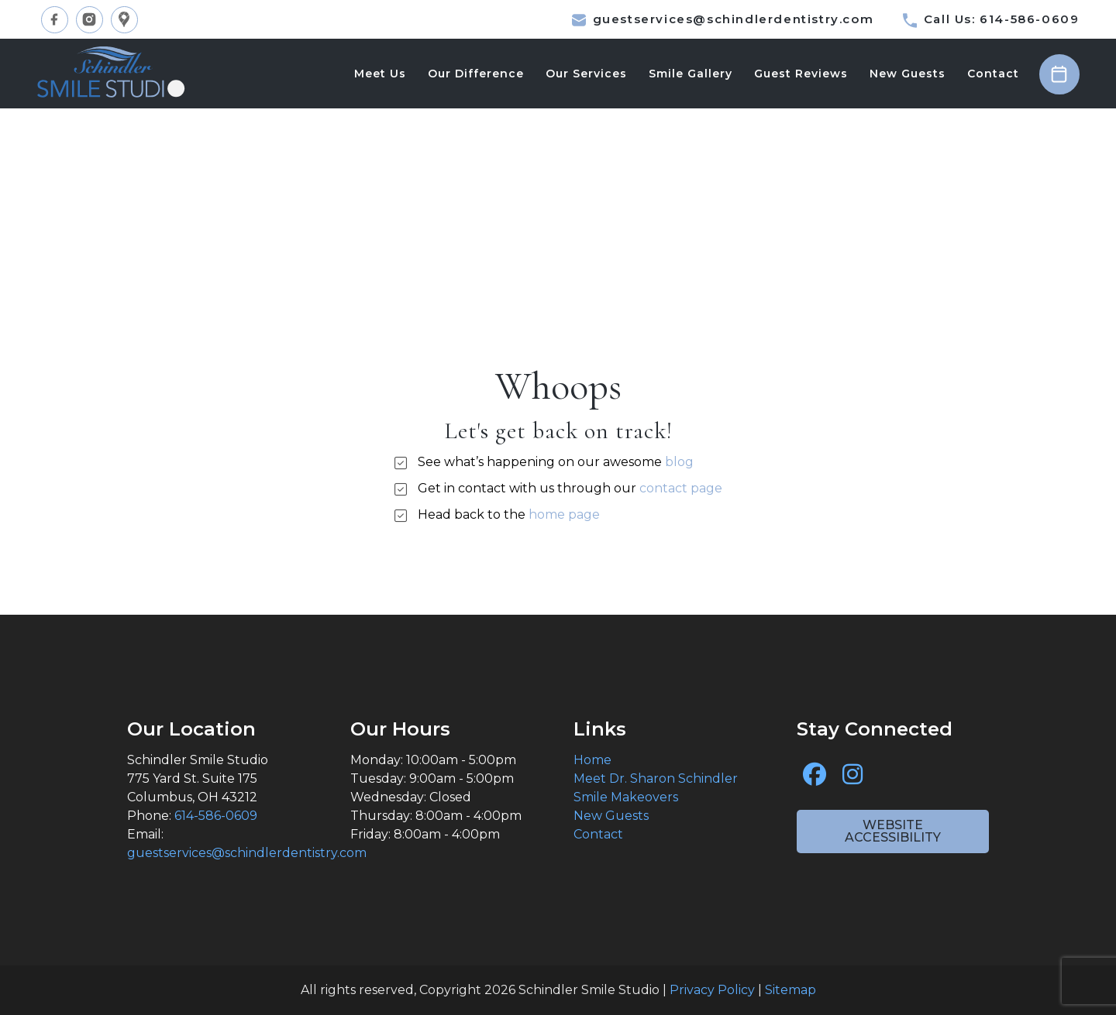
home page (564, 514)
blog (679, 461)
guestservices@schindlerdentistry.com (722, 19)
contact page (680, 488)
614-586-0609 (215, 815)
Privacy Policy (712, 989)
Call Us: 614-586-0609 (991, 19)
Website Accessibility (893, 831)
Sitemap (790, 989)
